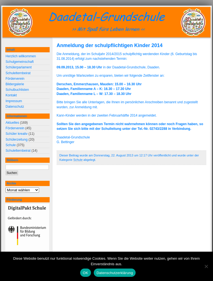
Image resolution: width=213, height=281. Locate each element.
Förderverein (15, 79)
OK (85, 273)
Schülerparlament (19, 67)
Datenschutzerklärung (115, 273)
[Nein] (206, 266)
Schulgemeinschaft (20, 62)
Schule (78, 159)
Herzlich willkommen (21, 56)
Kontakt (11, 95)
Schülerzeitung (16, 139)
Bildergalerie (15, 84)
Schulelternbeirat (18, 73)
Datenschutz (15, 107)
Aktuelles (12, 123)
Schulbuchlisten (17, 90)
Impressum (14, 101)
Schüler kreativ (16, 134)
